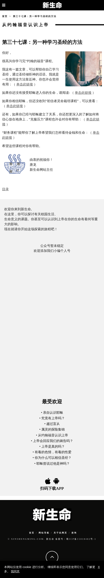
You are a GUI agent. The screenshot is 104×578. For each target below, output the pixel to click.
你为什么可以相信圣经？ (53, 457)
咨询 (74, 533)
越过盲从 (53, 424)
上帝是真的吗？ (53, 446)
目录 (5, 189)
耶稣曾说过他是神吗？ (53, 463)
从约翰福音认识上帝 (53, 435)
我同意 (15, 571)
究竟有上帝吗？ (53, 418)
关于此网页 (60, 533)
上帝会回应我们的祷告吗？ (53, 441)
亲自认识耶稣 (53, 412)
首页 (5, 16)
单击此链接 (24, 84)
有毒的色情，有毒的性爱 (53, 452)
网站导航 (44, 533)
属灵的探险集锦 (53, 429)
